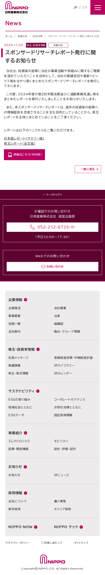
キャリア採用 (62, 509)
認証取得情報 (63, 415)
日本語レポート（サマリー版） (24, 138)
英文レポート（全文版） (20, 143)
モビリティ (61, 441)
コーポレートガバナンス (69, 399)
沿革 (57, 315)
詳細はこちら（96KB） (27, 154)
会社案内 (14, 331)
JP (75, 7)
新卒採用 (14, 509)
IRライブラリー (64, 365)
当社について (17, 501)
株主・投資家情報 (21, 349)
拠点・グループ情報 (67, 331)
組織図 (58, 323)
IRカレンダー (63, 373)
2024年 (37, 36)
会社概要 (60, 308)
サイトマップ (81, 543)
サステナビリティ (21, 391)
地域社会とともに (20, 407)
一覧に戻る (88, 169)
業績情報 (14, 365)
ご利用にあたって (52, 543)
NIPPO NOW (20, 527)
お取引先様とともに (67, 407)
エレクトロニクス (19, 441)
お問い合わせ (55, 266)
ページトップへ (54, 194)
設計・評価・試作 (65, 448)
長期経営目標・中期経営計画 (73, 357)
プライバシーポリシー (17, 543)
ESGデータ (16, 415)
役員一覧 (14, 323)
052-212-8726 (53, 227)
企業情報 (15, 299)
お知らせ (22, 36)
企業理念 (14, 308)
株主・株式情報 (18, 373)
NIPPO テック (66, 527)
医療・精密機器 (18, 448)
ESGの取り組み (19, 399)
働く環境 (60, 501)
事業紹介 (15, 433)
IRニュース (61, 475)
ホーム (9, 36)
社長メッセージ (18, 357)
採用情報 (15, 493)
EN (84, 7)
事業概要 (14, 315)
